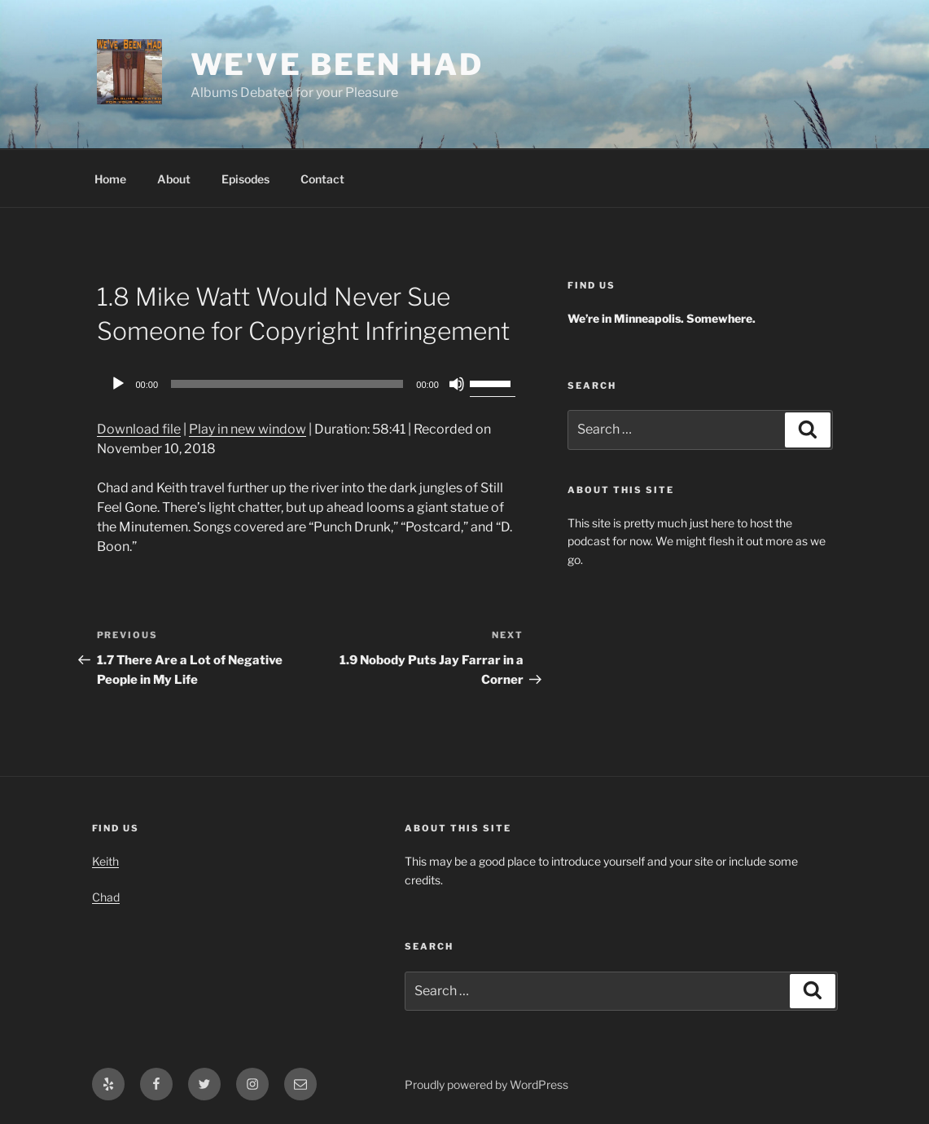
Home (110, 179)
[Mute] (457, 384)
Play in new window (247, 429)
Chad (106, 897)
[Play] (118, 384)
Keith (105, 861)
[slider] (287, 384)
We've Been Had (337, 64)
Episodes (245, 179)
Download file (139, 429)
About (174, 179)
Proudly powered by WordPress (486, 1084)
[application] (310, 384)
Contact (322, 179)
